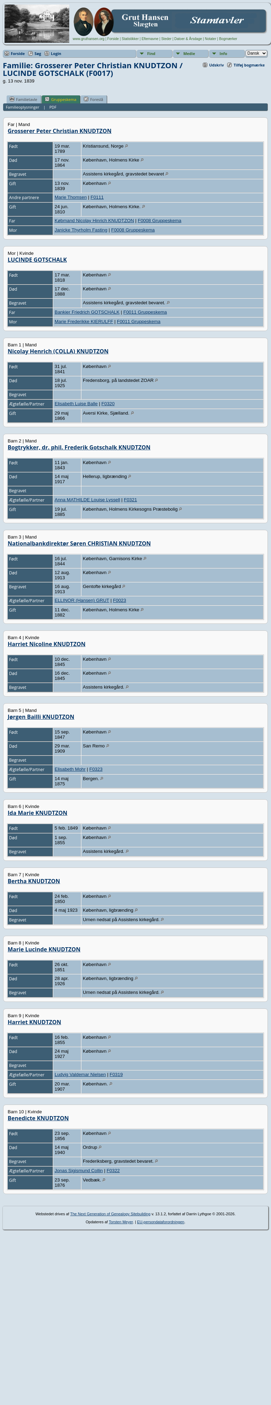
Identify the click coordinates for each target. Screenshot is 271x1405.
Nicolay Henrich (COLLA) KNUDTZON (58, 351)
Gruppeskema (60, 99)
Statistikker (130, 39)
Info (223, 53)
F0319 (116, 1074)
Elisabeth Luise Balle (76, 403)
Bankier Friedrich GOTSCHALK (87, 312)
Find (151, 53)
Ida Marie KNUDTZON (37, 813)
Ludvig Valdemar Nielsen (80, 1074)
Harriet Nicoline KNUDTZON (47, 644)
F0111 (97, 197)
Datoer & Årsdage (188, 39)
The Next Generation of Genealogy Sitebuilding (110, 1214)
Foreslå (93, 99)
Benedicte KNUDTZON (38, 1118)
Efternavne (150, 39)
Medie (189, 53)
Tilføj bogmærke (249, 65)
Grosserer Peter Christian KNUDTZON (59, 131)
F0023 (119, 600)
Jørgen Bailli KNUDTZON (41, 717)
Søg (37, 53)
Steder (166, 39)
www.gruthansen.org (88, 39)
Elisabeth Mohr (70, 769)
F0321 (130, 499)
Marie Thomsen (71, 197)
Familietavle (23, 99)
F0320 (108, 403)
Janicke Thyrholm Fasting (81, 230)
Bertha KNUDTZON (34, 881)
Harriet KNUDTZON (34, 1022)
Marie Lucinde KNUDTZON (44, 949)
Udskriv (216, 65)
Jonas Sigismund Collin (79, 1170)
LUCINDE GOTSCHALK (37, 260)
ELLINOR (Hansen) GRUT (82, 600)
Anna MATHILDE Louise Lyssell (87, 499)
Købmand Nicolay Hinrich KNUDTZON (94, 220)
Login (56, 53)
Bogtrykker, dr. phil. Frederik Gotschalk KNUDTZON (79, 447)
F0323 (96, 769)
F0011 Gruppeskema (145, 312)
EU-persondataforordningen (160, 1222)
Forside (113, 39)
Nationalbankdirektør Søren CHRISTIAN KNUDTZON (79, 543)
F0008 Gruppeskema (159, 220)
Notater (210, 39)
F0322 (113, 1170)
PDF (52, 107)
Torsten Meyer (121, 1222)
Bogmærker (228, 39)
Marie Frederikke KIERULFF (84, 321)
